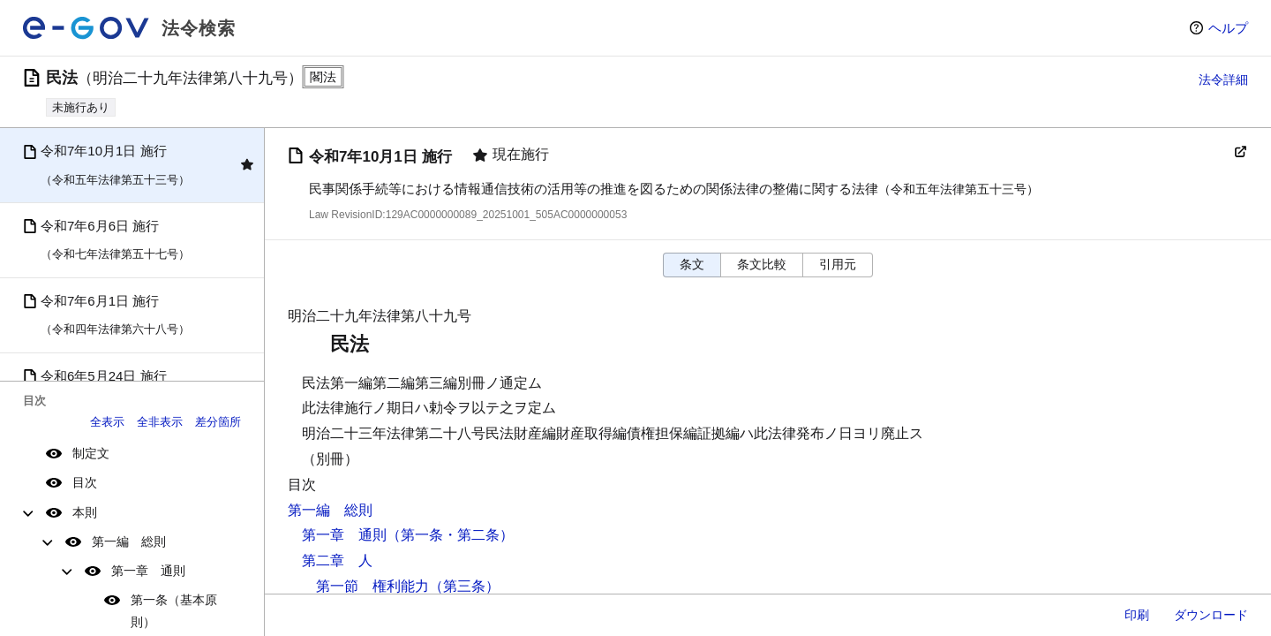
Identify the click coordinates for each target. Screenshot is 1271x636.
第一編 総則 (129, 541)
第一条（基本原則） (174, 611)
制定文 (90, 453)
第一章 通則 (148, 571)
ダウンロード (1211, 615)
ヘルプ (1228, 27)
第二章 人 (337, 560)
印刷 (1136, 615)
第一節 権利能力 (372, 586)
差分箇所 (218, 421)
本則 (84, 512)
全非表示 (160, 421)
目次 (84, 482)
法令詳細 (1223, 79)
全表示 (107, 421)
